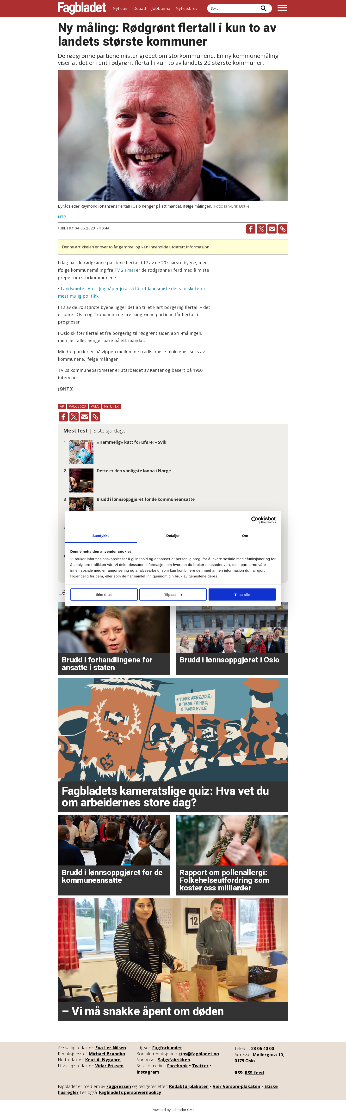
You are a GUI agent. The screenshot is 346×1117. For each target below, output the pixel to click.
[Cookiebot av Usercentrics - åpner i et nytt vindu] (255, 519)
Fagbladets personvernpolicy (130, 1092)
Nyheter (120, 8)
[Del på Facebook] (250, 229)
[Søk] (263, 8)
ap (62, 406)
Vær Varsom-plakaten (236, 1086)
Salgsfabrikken (174, 1060)
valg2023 (77, 406)
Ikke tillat (103, 594)
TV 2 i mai (125, 270)
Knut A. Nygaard (103, 1060)
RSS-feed (254, 1072)
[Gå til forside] (82, 8)
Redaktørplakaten (189, 1086)
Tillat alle (242, 594)
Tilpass (173, 594)
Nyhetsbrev (186, 8)
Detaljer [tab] (173, 536)
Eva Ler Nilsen (110, 1048)
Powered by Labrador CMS (173, 1109)
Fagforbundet (167, 1048)
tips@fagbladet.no (199, 1054)
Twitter (200, 1066)
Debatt (139, 8)
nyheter (111, 406)
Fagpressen (118, 1086)
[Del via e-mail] (272, 229)
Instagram (147, 1072)
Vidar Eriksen (109, 1066)
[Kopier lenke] (282, 229)
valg (95, 406)
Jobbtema (161, 8)
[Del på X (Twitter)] (261, 229)
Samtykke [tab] (101, 536)
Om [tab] (245, 536)
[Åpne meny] (282, 8)
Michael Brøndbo (107, 1054)
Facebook (177, 1066)
